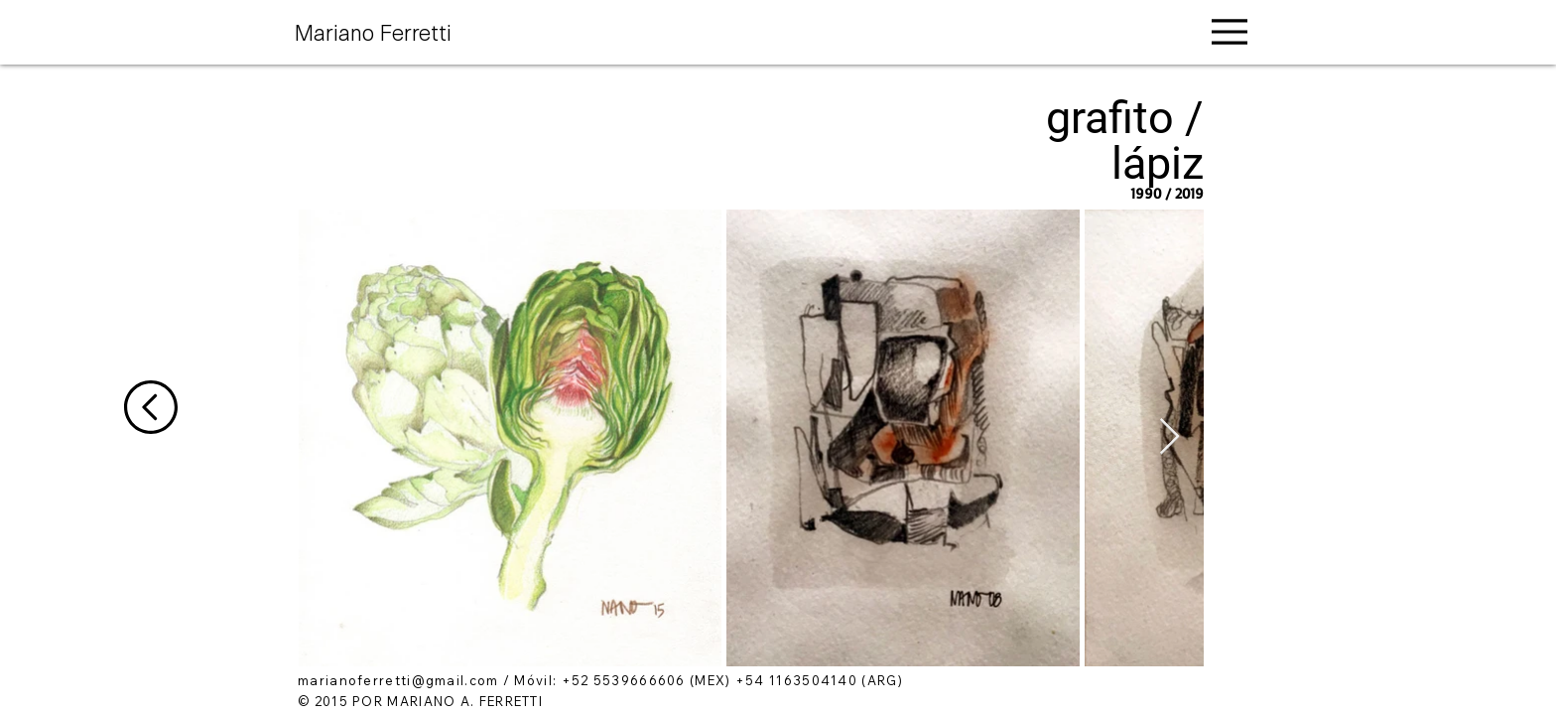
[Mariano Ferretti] (390, 31)
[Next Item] (1169, 437)
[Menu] (1229, 31)
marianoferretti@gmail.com (398, 680)
